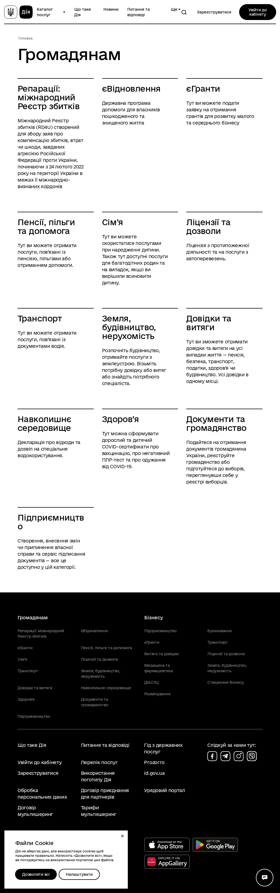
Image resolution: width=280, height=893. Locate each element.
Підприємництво (51, 522)
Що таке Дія (82, 12)
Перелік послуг (99, 762)
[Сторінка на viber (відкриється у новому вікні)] (252, 756)
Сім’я (112, 222)
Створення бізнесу (225, 682)
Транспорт (40, 318)
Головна (25, 38)
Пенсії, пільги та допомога (46, 226)
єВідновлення (131, 88)
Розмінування (157, 694)
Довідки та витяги (208, 323)
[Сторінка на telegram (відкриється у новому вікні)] (225, 756)
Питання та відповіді (138, 12)
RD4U (44, 127)
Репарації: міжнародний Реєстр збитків (49, 97)
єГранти (203, 88)
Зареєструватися (214, 12)
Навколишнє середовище (44, 423)
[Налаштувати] (79, 874)
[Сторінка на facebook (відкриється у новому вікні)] (212, 756)
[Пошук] (184, 12)
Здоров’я (120, 419)
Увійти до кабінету (257, 12)
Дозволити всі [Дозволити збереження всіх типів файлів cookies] (36, 874)
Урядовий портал (164, 790)
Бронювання (219, 631)
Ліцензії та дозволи (208, 226)
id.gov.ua (154, 773)
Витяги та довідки (161, 654)
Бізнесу (153, 617)
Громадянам (33, 617)
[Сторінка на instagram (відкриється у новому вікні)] (239, 756)
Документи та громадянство (216, 423)
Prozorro (154, 762)
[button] (122, 836)
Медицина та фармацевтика (158, 668)
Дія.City (151, 682)
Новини (110, 9)
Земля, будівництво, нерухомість (129, 327)
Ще (174, 9)
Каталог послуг (45, 12)
